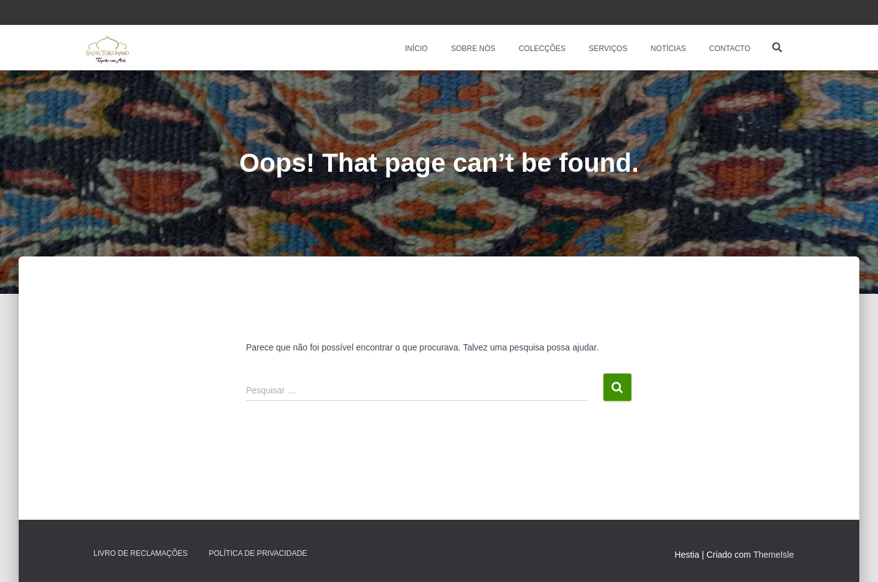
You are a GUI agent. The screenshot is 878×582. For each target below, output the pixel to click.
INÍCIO (415, 48)
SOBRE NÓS (472, 48)
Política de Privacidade (258, 553)
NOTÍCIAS (667, 48)
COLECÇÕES (541, 48)
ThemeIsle (773, 555)
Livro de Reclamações (140, 553)
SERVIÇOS (607, 48)
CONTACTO (728, 48)
